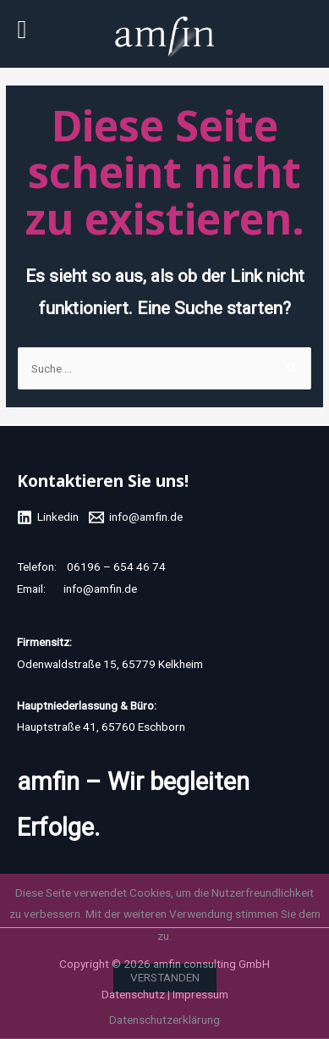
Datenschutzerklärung (164, 1019)
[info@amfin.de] (136, 517)
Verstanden (165, 977)
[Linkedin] (48, 517)
